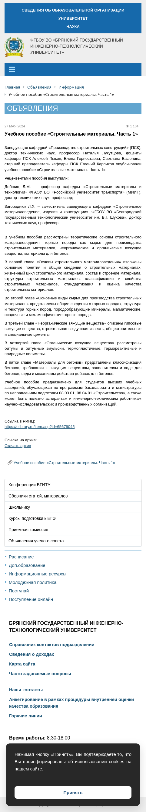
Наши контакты (26, 689)
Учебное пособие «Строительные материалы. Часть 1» (64, 462)
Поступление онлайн (31, 599)
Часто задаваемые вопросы (40, 673)
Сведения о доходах (31, 654)
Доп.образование (27, 565)
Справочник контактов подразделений (51, 644)
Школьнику (19, 507)
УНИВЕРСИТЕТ (73, 18)
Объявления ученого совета (36, 540)
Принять (73, 792)
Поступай (19, 590)
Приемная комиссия (28, 529)
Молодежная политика (32, 582)
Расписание (21, 556)
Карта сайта (22, 664)
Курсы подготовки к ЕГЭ (32, 518)
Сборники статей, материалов (38, 496)
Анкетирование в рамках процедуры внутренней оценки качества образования (71, 703)
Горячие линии (25, 715)
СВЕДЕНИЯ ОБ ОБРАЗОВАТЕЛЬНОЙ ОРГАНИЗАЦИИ (73, 10)
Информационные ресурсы (37, 573)
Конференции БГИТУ (29, 484)
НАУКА (73, 26)
